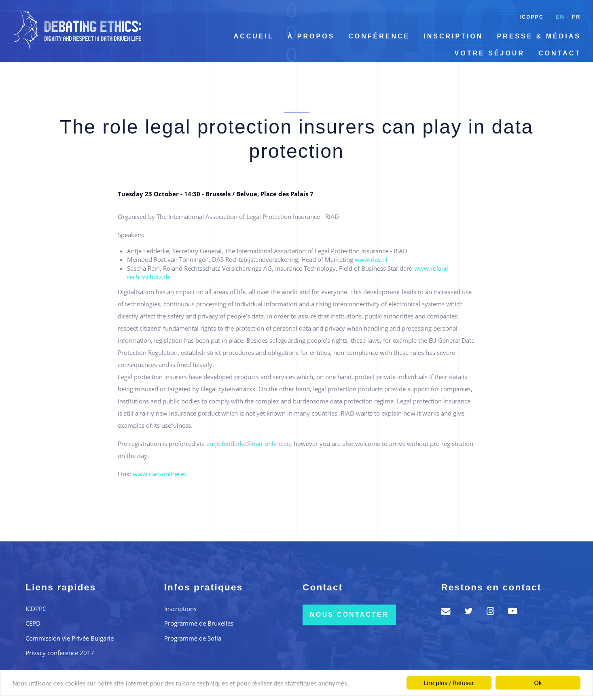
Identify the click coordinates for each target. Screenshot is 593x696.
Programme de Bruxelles (198, 623)
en (560, 17)
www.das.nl (371, 259)
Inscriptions (180, 609)
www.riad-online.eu (160, 474)
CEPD (32, 623)
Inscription (453, 36)
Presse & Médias (539, 36)
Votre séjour (490, 53)
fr (576, 17)
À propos (311, 36)
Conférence (379, 36)
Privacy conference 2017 (59, 653)
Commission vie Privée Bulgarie (69, 638)
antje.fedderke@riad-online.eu (248, 443)
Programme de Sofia (192, 638)
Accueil (254, 36)
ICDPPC (531, 17)
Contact (559, 53)
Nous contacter (349, 614)
